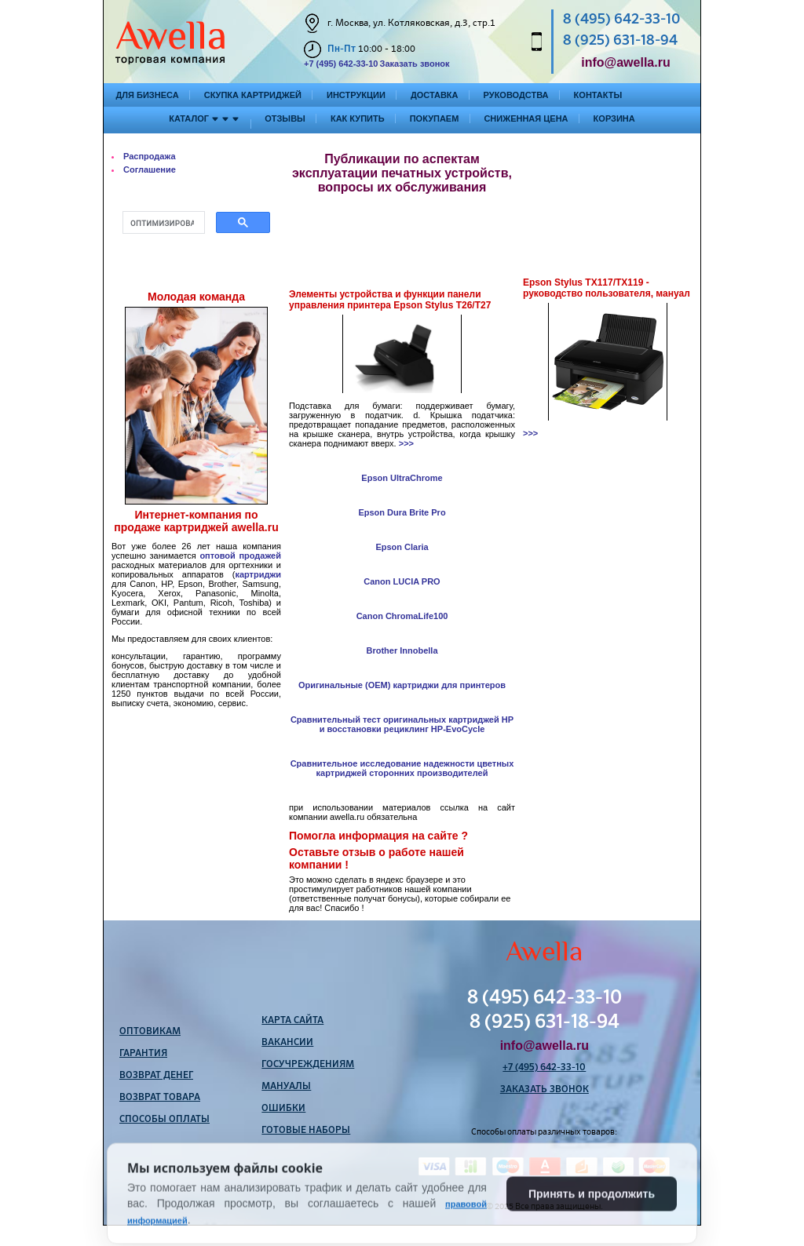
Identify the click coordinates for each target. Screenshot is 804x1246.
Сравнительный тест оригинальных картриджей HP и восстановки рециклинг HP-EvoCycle (402, 724)
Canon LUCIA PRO (402, 581)
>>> (406, 443)
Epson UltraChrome (401, 478)
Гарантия (143, 1053)
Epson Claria (401, 547)
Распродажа (149, 156)
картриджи (258, 574)
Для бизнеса (147, 95)
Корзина (614, 118)
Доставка (435, 95)
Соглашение (149, 169)
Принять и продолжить (591, 1220)
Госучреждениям (307, 1064)
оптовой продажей (240, 555)
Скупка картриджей (253, 95)
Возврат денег (156, 1075)
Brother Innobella (401, 650)
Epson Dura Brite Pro (401, 512)
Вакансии (287, 1042)
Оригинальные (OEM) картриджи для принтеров (402, 685)
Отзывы (285, 118)
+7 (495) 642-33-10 (341, 63)
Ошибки (283, 1108)
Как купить (358, 118)
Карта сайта (292, 1021)
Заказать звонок (414, 63)
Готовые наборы (305, 1130)
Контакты (598, 95)
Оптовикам (150, 1032)
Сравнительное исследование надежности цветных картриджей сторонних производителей (402, 768)
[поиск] (162, 223)
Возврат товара (159, 1097)
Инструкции (356, 95)
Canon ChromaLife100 (402, 616)
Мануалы (286, 1086)
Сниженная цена (526, 118)
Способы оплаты (164, 1119)
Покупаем (434, 118)
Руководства (516, 95)
